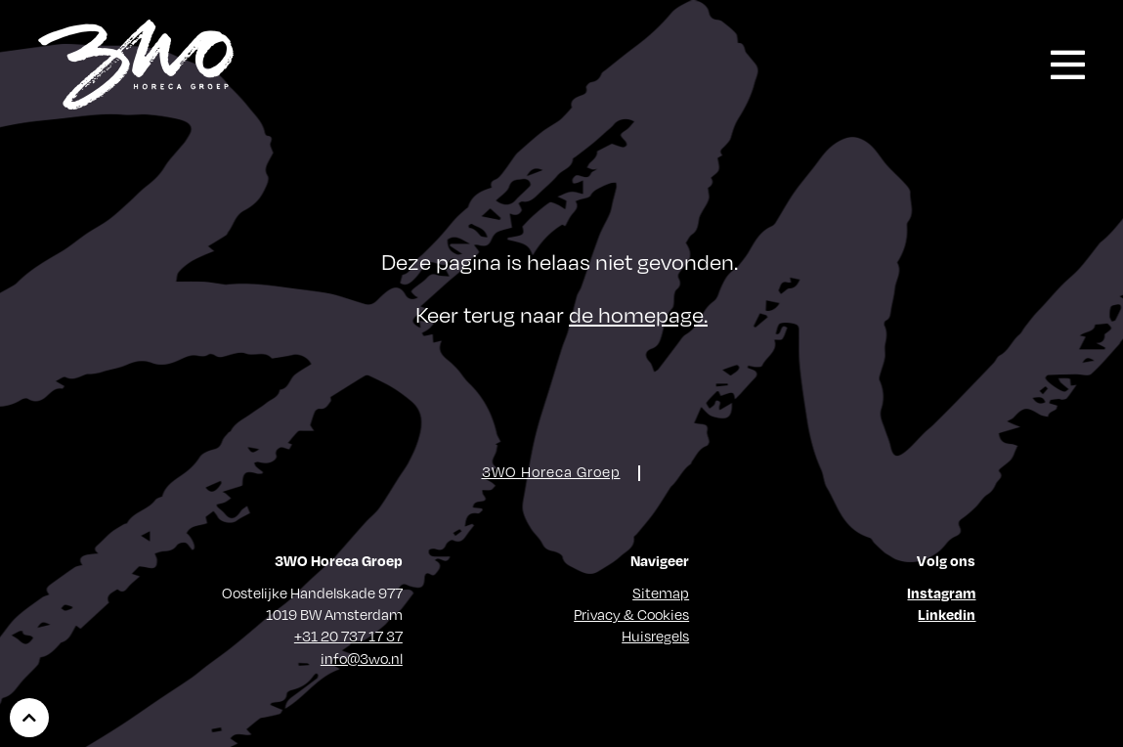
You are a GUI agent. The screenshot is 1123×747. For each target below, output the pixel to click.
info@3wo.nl (362, 658)
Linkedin (946, 614)
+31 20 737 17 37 (348, 635)
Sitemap (660, 592)
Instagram (941, 592)
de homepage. (638, 313)
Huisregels (655, 635)
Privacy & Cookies (631, 614)
